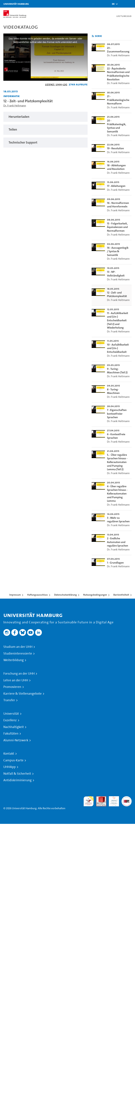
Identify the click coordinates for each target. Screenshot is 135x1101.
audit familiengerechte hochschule (89, 801)
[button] (113, 4)
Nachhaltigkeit (13, 727)
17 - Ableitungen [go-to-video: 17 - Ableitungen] (116, 186)
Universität (11, 713)
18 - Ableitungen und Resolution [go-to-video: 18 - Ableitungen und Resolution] (116, 167)
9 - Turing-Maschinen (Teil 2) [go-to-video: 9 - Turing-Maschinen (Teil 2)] (117, 370)
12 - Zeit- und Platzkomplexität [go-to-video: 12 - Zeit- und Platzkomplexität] (117, 294)
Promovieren (12, 687)
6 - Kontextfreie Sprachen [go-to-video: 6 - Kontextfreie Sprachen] (116, 436)
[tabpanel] (45, 117)
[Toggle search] (122, 4)
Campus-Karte (13, 760)
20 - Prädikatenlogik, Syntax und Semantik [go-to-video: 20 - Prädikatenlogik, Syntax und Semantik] (116, 126)
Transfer (9, 700)
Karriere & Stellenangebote (22, 693)
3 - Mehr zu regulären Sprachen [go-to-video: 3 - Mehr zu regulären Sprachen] (118, 519)
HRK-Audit (112, 800)
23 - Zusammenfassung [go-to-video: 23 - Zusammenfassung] (118, 49)
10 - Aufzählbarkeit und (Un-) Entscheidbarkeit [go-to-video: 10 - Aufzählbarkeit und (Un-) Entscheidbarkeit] (118, 348)
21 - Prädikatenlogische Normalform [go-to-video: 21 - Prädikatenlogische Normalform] (118, 100)
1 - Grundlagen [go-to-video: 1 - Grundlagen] (115, 562)
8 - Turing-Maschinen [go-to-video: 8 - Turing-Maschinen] (113, 391)
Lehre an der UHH (15, 680)
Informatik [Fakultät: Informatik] (11, 96)
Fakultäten (10, 733)
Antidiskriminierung (17, 780)
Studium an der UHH (17, 647)
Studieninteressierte (17, 653)
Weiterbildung (13, 660)
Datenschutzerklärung (65, 594)
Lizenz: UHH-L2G (56, 84)
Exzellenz (10, 720)
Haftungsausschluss (37, 594)
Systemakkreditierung (127, 798)
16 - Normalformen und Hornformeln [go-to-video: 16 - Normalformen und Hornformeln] (118, 204)
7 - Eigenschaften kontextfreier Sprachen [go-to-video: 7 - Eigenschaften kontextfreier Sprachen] (117, 413)
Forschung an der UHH (19, 673)
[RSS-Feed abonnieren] (93, 36)
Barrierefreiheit (121, 594)
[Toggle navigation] (131, 4)
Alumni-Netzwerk (15, 740)
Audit (99, 798)
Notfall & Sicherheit (17, 773)
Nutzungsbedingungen (95, 594)
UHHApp (9, 767)
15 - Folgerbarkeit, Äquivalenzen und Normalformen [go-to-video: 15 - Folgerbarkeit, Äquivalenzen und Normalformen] (117, 227)
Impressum (15, 594)
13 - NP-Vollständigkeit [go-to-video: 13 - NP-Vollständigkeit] (116, 273)
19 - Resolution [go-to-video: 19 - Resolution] (115, 148)
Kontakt (8, 753)
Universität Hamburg (16, 4)
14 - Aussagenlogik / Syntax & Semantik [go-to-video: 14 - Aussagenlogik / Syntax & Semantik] (117, 251)
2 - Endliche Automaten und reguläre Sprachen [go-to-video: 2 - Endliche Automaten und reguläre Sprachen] (117, 542)
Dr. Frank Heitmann (14, 105)
